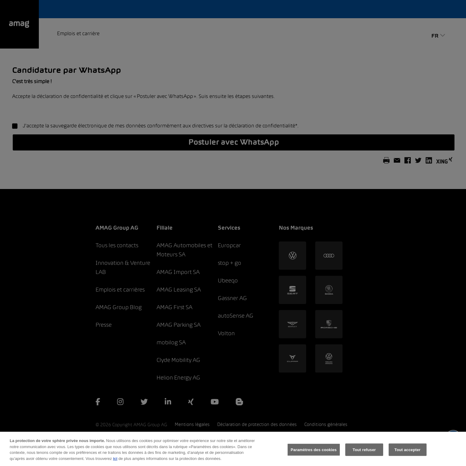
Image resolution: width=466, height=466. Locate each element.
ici (115, 463)
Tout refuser (364, 454)
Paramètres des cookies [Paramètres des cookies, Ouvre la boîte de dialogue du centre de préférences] (314, 454)
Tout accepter (407, 454)
